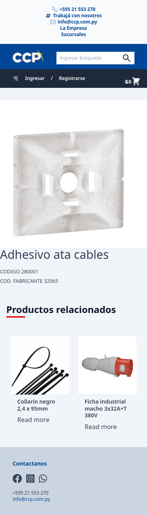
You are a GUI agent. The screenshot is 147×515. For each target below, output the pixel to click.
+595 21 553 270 (74, 9)
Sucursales (73, 34)
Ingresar (35, 78)
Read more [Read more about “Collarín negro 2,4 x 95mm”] (33, 419)
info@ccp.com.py (73, 22)
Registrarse (72, 78)
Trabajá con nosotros (73, 16)
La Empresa (73, 28)
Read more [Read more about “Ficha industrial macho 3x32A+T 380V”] (101, 426)
